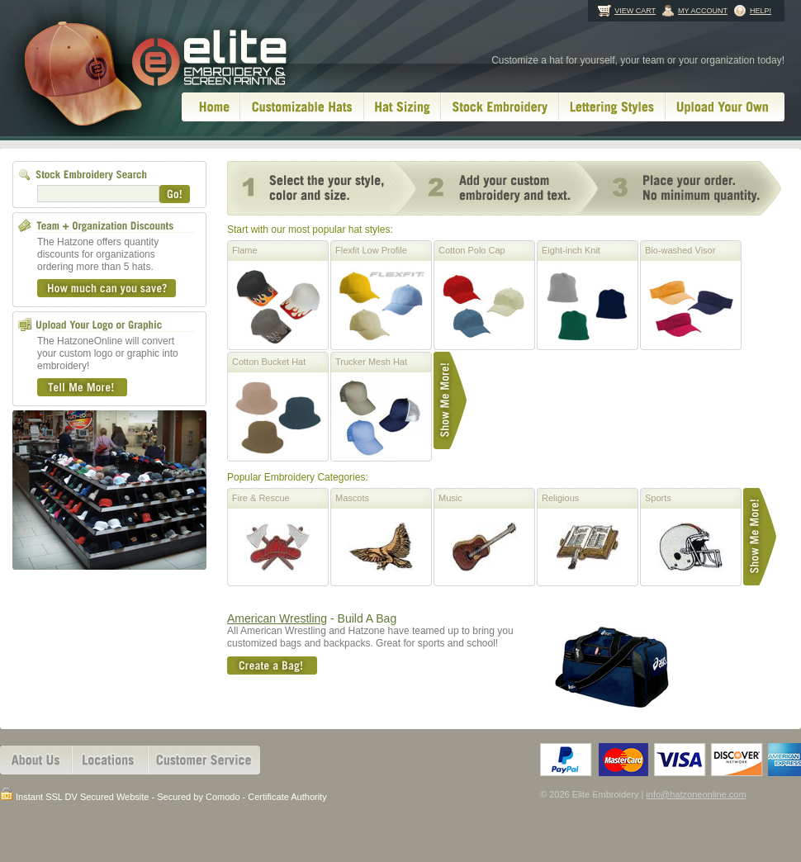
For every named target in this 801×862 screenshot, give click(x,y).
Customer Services (204, 760)
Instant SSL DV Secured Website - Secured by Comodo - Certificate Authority (163, 795)
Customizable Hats (302, 106)
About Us (36, 760)
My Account (703, 11)
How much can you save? (106, 288)
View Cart (635, 11)
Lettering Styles (612, 106)
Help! (760, 11)
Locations (110, 760)
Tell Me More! (82, 387)
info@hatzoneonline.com (696, 794)
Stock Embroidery (500, 106)
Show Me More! (450, 400)
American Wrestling (277, 618)
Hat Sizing (402, 106)
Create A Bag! (272, 665)
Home (211, 106)
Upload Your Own (725, 106)
